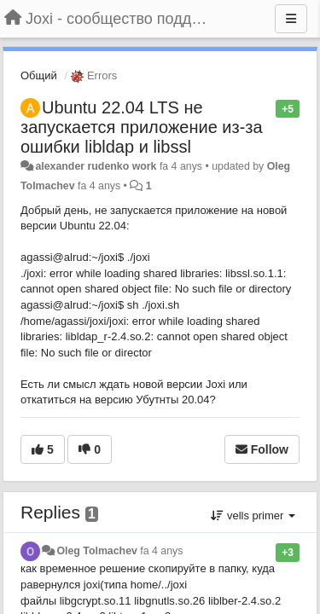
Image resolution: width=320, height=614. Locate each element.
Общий (38, 75)
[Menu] (291, 18)
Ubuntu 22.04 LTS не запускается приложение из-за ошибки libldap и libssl (141, 127)
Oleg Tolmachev (96, 551)
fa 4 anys (161, 551)
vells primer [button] (253, 515)
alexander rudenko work (95, 166)
